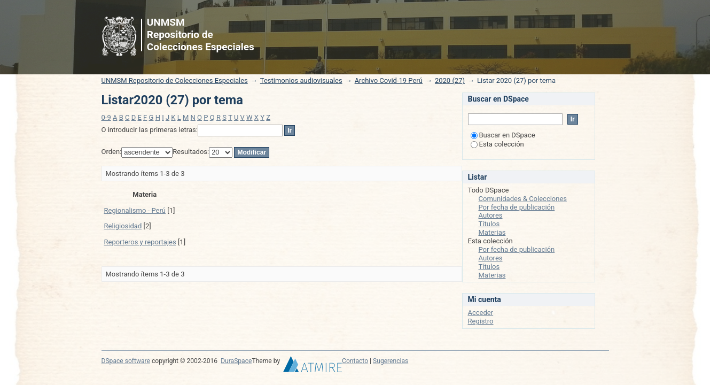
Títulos (489, 224)
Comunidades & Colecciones (523, 199)
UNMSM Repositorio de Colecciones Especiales (175, 80)
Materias (492, 232)
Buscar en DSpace (503, 135)
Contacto (355, 361)
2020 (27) (450, 80)
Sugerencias (390, 361)
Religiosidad (123, 226)
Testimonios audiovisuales (301, 80)
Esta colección (497, 144)
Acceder (481, 313)
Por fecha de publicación (517, 207)
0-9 (106, 117)
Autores (491, 215)
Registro (481, 321)
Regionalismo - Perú (135, 210)
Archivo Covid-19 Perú (389, 80)
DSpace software (126, 361)
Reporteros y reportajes (140, 242)
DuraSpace (236, 361)
